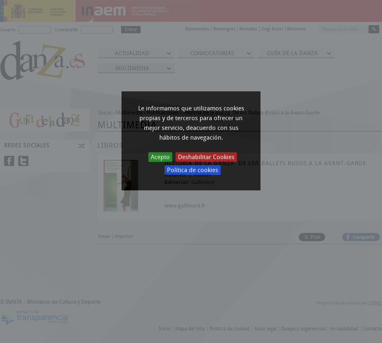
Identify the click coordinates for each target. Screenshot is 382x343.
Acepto (160, 157)
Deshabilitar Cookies (206, 157)
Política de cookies (192, 170)
